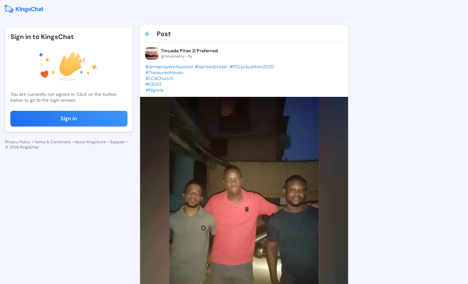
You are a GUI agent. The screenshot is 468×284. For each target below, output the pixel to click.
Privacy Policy (18, 142)
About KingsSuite (90, 142)
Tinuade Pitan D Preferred (189, 51)
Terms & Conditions (52, 142)
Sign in (68, 118)
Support (117, 142)
